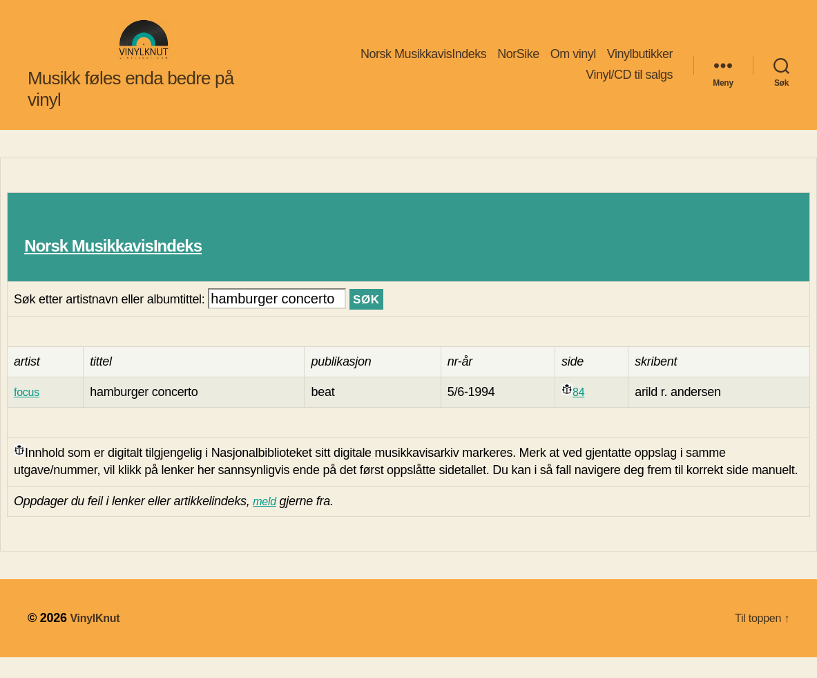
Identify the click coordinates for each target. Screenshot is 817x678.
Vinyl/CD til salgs (629, 85)
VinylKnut (98, 639)
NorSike (518, 64)
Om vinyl (573, 64)
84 (579, 413)
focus (28, 413)
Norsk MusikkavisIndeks (423, 64)
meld (266, 522)
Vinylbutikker (640, 64)
